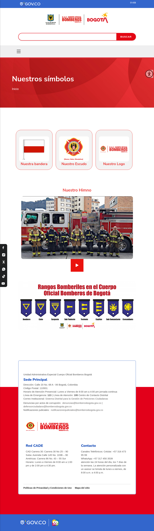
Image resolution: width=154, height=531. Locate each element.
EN (131, 3)
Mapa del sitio (82, 488)
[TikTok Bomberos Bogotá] (3, 276)
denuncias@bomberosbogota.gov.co (81, 403)
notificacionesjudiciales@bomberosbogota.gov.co (77, 410)
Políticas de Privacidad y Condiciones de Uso (47, 488)
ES (134, 3)
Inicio (15, 89)
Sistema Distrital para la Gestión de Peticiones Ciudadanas (76, 398)
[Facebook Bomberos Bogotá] (3, 247)
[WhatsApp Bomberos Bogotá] (3, 269)
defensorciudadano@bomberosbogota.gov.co (47, 406)
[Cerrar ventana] (149, 74)
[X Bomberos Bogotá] (3, 262)
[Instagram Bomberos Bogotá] (3, 254)
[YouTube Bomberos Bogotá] (3, 283)
